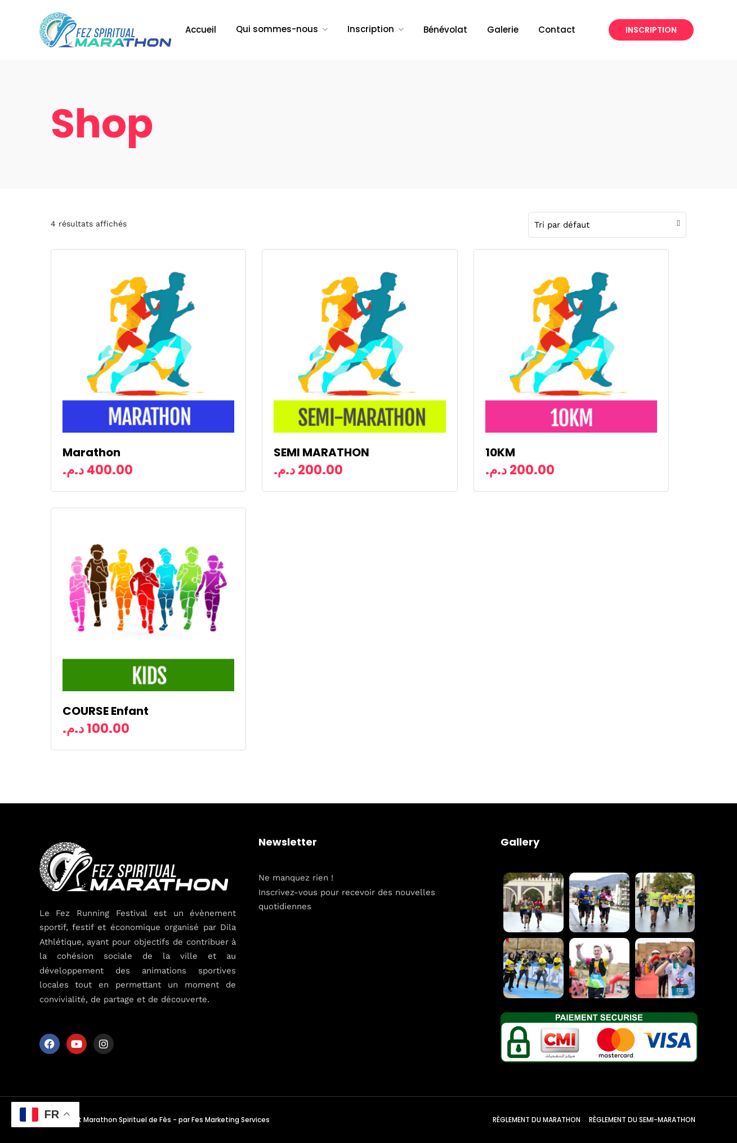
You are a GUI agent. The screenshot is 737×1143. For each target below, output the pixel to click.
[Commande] (604, 224)
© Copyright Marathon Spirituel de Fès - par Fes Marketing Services (154, 1119)
